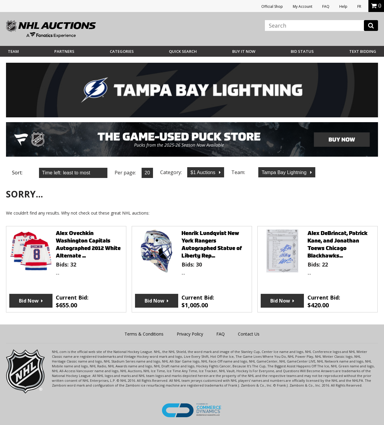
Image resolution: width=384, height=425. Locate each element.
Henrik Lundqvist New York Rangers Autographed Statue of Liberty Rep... (212, 244)
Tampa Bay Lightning (285, 172)
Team (13, 51)
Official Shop (272, 6)
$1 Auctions (203, 172)
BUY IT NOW (243, 51)
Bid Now (29, 300)
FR (359, 6)
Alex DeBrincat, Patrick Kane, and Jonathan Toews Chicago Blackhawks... (338, 244)
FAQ (325, 6)
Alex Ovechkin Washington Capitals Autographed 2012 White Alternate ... (88, 244)
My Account (302, 6)
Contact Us (249, 334)
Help (343, 6)
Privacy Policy (190, 334)
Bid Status (302, 51)
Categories (122, 51)
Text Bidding (362, 51)
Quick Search (183, 51)
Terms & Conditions (144, 334)
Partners (64, 51)
